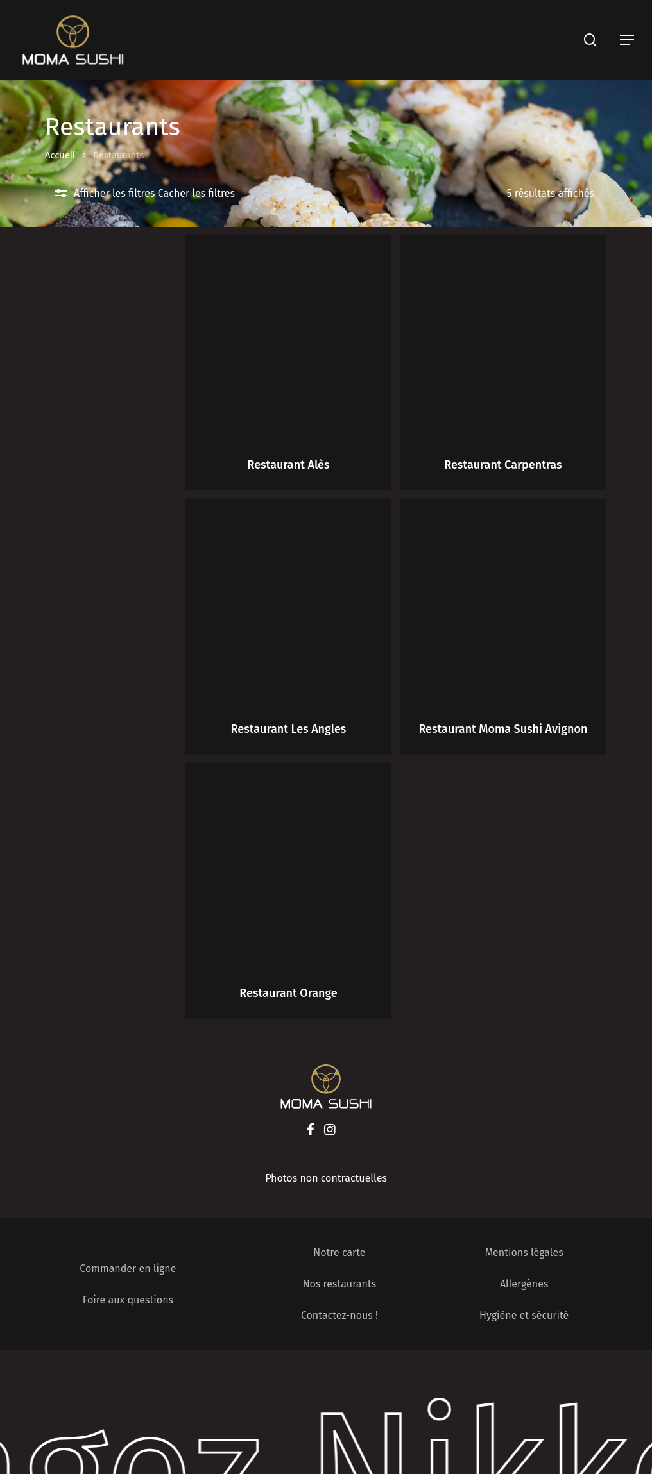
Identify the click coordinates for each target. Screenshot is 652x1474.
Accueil (60, 155)
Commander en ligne (128, 1268)
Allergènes (524, 1284)
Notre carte (339, 1252)
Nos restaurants (340, 1284)
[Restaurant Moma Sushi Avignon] (503, 602)
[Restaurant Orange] (288, 866)
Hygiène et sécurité (524, 1315)
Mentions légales (524, 1252)
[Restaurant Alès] (288, 337)
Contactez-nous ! (339, 1315)
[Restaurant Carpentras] (503, 337)
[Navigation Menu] (627, 39)
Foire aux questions (128, 1300)
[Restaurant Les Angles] (288, 602)
